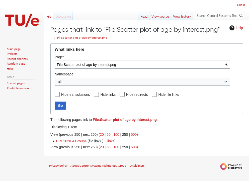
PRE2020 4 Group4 (71, 141)
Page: (59, 57)
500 (134, 134)
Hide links (108, 95)
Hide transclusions (75, 95)
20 (102, 134)
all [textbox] (59, 82)
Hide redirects (137, 95)
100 (116, 134)
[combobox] (142, 65)
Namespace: (64, 74)
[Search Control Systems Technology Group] (220, 15)
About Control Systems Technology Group (98, 165)
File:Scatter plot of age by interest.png (82, 37)
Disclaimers (136, 165)
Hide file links (168, 95)
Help (235, 27)
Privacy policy (58, 165)
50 (109, 134)
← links (108, 141)
